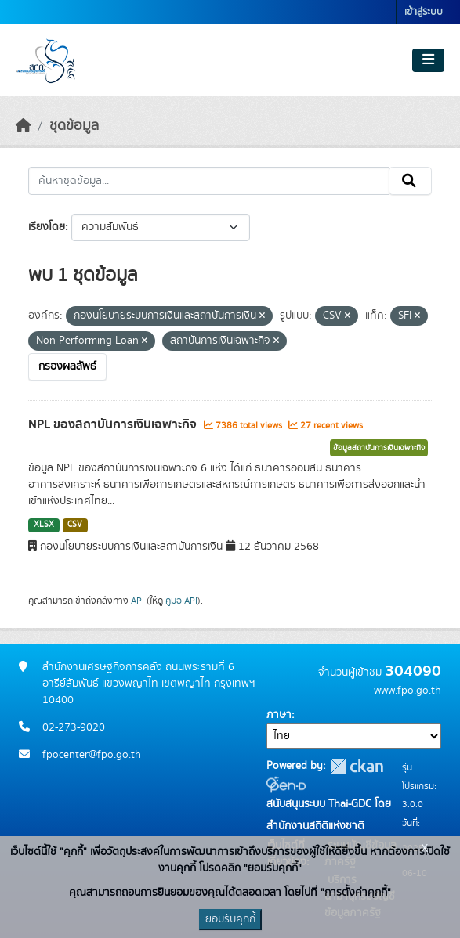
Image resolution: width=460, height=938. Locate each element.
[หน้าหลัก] (23, 126)
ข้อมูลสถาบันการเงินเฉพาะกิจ (379, 447)
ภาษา (279, 715)
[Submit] (410, 181)
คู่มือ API (181, 600)
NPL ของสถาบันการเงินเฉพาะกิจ (114, 424)
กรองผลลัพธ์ (67, 366)
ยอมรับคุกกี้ (230, 919)
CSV (74, 524)
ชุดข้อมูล (74, 126)
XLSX (44, 524)
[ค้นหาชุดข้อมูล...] (208, 181)
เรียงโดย (46, 227)
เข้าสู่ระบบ (423, 12)
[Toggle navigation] (428, 60)
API (137, 600)
